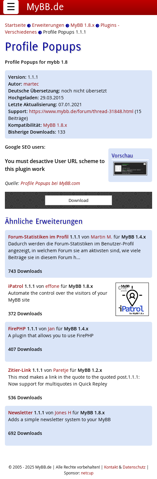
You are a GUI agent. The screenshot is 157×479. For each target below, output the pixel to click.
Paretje (61, 370)
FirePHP (17, 328)
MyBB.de (45, 6)
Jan (51, 328)
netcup (87, 472)
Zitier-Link (19, 370)
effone (52, 286)
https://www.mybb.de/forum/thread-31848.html (81, 111)
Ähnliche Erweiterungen (44, 221)
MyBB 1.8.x (55, 125)
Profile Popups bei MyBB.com (50, 183)
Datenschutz (134, 467)
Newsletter (20, 412)
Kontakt (111, 467)
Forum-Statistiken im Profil (38, 237)
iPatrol (15, 286)
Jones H (63, 412)
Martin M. (101, 237)
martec (31, 84)
